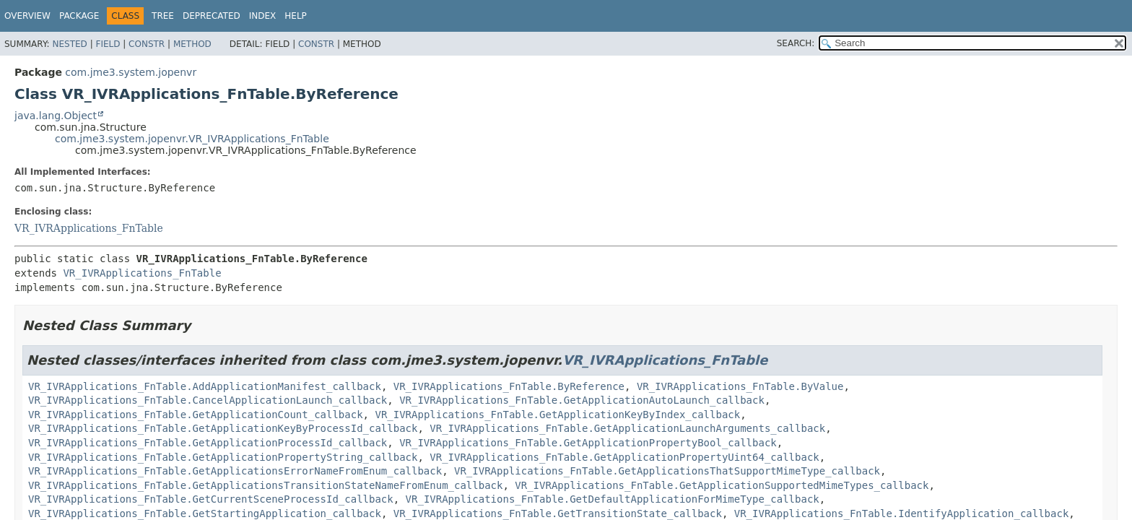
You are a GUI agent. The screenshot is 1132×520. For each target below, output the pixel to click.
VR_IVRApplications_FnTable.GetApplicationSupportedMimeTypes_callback (721, 485)
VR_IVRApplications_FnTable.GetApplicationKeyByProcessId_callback (222, 428)
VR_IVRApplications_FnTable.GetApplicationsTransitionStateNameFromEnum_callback (265, 485)
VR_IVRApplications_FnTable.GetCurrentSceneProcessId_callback (210, 499)
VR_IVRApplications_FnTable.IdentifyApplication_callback (901, 513)
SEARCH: (796, 43)
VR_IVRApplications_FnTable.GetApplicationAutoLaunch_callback (582, 400)
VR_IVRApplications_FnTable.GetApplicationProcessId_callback (207, 442)
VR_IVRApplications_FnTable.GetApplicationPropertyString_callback (222, 457)
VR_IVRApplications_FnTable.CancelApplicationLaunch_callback (207, 400)
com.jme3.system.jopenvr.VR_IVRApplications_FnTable (192, 138)
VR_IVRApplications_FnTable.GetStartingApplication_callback (204, 513)
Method (192, 44)
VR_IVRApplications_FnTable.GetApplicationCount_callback (195, 414)
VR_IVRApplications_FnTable (88, 228)
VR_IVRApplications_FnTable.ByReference (508, 386)
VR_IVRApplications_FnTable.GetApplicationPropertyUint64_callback (624, 457)
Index (263, 16)
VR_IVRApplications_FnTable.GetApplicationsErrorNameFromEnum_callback (235, 471)
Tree (163, 16)
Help (295, 16)
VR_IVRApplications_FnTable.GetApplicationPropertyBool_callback (588, 442)
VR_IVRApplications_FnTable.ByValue (740, 386)
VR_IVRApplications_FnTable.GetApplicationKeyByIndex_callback (557, 414)
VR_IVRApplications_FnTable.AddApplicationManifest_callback (204, 386)
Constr (147, 44)
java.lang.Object (55, 115)
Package (79, 16)
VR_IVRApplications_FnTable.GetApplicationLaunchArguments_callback (627, 428)
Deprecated (211, 16)
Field (107, 44)
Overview (27, 16)
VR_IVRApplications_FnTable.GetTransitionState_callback (557, 513)
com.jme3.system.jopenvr (130, 72)
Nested (69, 44)
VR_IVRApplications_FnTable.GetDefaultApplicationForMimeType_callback (612, 499)
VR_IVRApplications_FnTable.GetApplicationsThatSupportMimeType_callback (667, 471)
